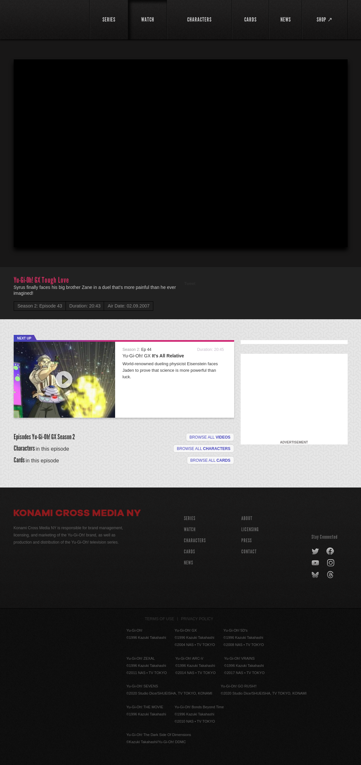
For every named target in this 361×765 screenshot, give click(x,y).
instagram (331, 563)
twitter (315, 551)
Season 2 (66, 436)
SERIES (189, 518)
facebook (330, 551)
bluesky (316, 575)
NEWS (188, 563)
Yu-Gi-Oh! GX (153, 355)
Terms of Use (159, 619)
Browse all (210, 437)
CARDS (189, 551)
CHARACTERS (195, 540)
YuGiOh (48, 19)
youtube (316, 563)
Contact (249, 551)
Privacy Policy (197, 619)
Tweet (190, 283)
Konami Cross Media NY (77, 513)
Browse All (210, 460)
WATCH (190, 529)
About (246, 518)
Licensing (250, 529)
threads (331, 575)
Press (246, 540)
